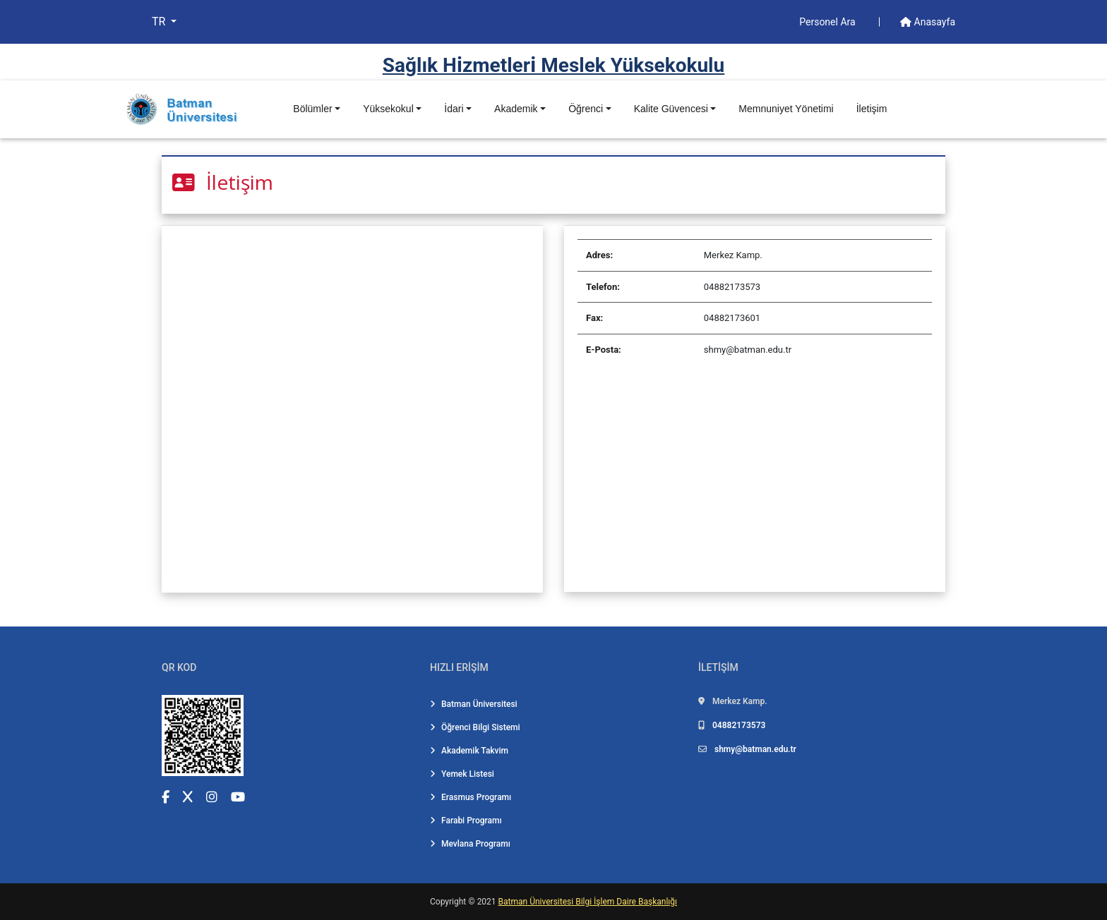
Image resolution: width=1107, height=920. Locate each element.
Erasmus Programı (470, 797)
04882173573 (738, 725)
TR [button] (160, 21)
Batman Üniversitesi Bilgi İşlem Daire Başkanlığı (587, 902)
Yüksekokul (388, 108)
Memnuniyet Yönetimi (785, 108)
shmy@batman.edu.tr (755, 749)
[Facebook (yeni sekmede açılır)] (165, 796)
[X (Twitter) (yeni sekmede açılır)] (188, 796)
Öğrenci (585, 108)
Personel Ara (828, 22)
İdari (453, 108)
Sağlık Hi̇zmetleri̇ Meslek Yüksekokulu (553, 65)
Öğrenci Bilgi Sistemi (475, 727)
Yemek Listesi (462, 774)
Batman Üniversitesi (473, 704)
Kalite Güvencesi (671, 108)
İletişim (871, 108)
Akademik (515, 108)
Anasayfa (927, 22)
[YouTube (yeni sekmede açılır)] (238, 796)
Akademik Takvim (469, 751)
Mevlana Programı (470, 844)
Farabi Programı (466, 820)
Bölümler (312, 108)
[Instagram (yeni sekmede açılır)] (211, 796)
